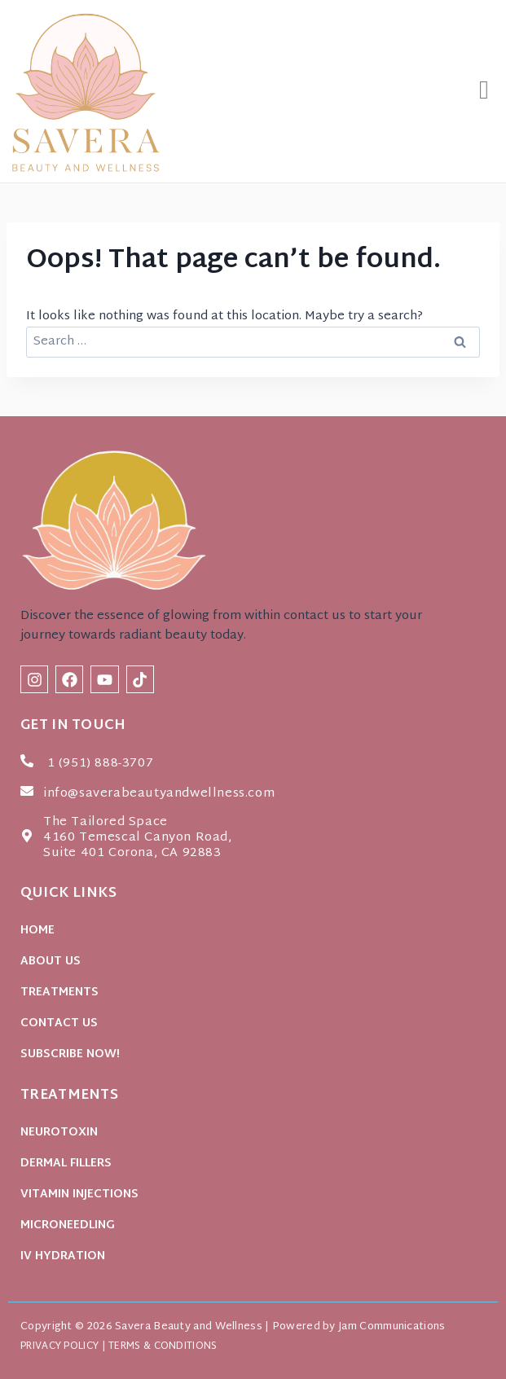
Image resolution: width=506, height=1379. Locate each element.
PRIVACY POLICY (59, 1346)
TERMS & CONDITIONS (162, 1346)
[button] (484, 91)
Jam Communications (391, 1327)
